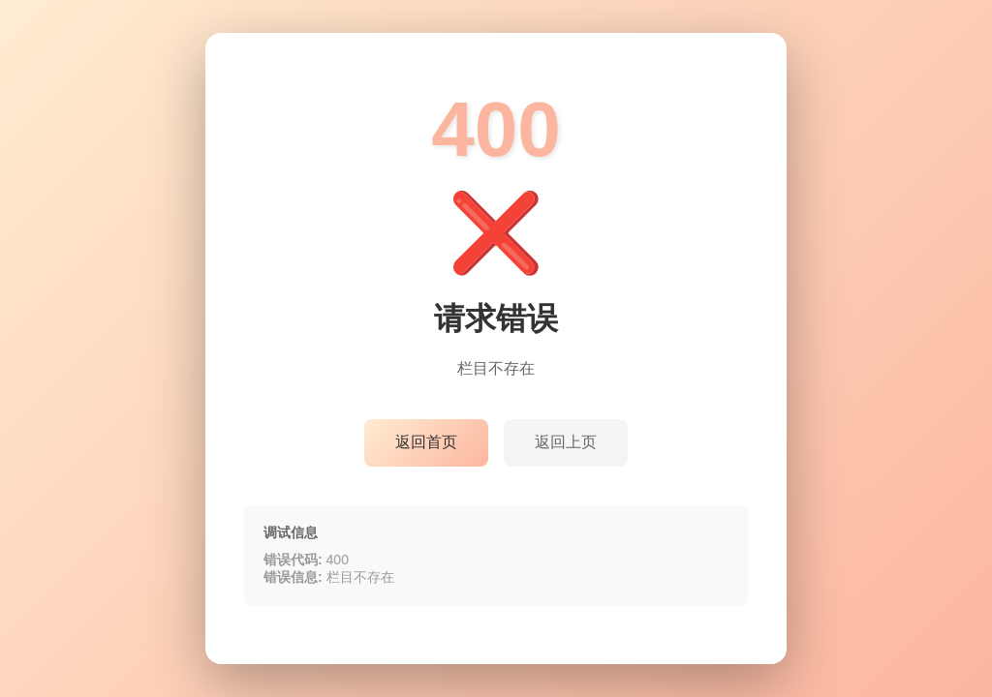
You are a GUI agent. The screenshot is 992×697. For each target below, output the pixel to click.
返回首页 (426, 442)
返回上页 (566, 442)
